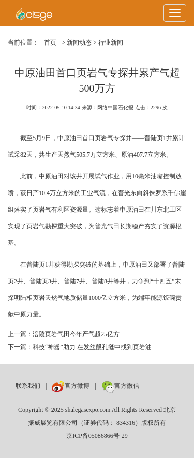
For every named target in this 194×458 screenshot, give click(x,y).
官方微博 (70, 386)
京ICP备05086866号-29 (97, 435)
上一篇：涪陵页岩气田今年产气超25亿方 (64, 334)
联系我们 (28, 386)
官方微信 (120, 386)
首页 (50, 42)
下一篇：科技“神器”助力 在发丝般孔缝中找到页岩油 (80, 347)
